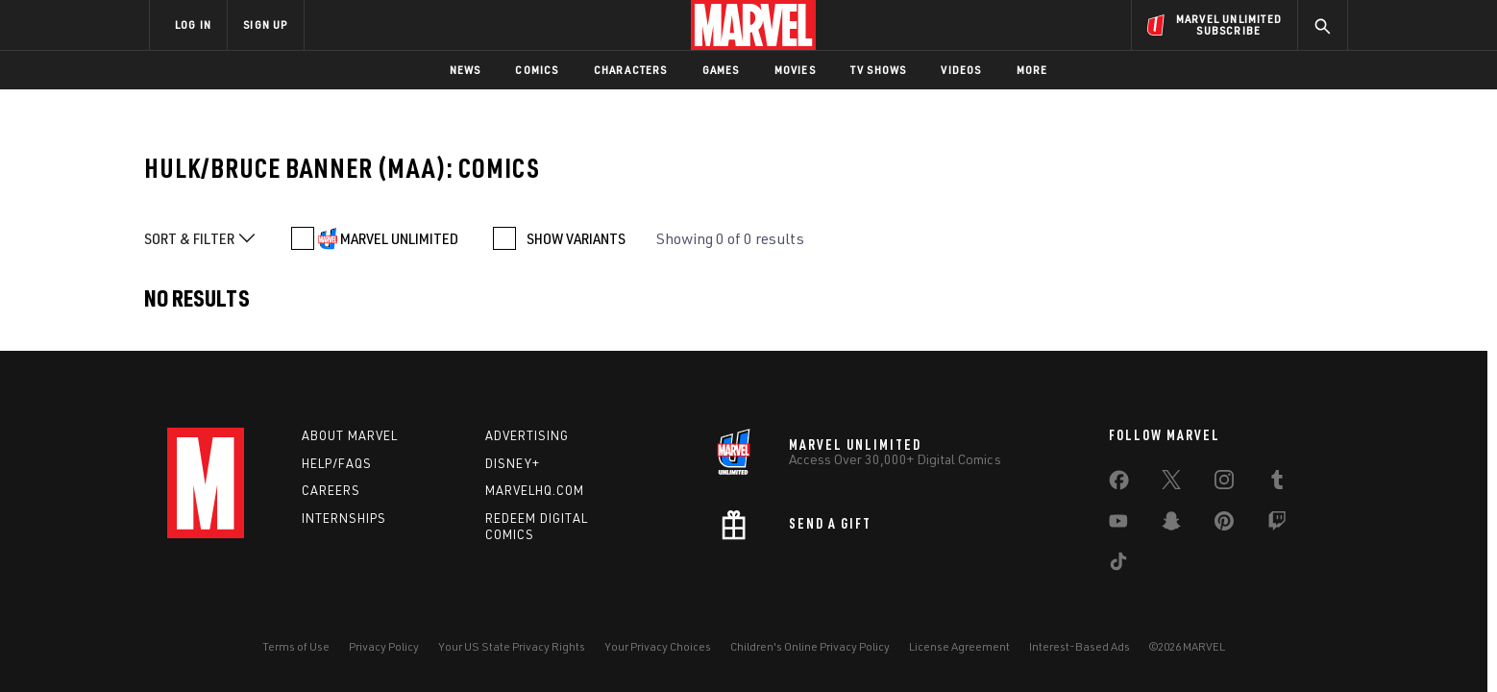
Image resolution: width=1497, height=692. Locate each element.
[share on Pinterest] (1224, 524)
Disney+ (512, 463)
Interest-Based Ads (1079, 646)
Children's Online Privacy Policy (810, 646)
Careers (331, 490)
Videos (961, 69)
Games (721, 69)
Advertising (527, 435)
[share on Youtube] (1118, 524)
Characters (631, 69)
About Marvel (350, 435)
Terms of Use (296, 646)
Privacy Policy (384, 646)
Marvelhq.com (534, 490)
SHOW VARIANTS (576, 238)
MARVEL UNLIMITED (399, 238)
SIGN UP (265, 24)
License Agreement (959, 646)
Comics (536, 69)
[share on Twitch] (1277, 524)
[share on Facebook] (1119, 484)
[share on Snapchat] (1171, 524)
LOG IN (193, 24)
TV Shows (878, 69)
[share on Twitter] (1171, 483)
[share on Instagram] (1224, 483)
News (465, 69)
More (1032, 69)
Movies (795, 69)
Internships (344, 518)
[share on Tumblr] (1277, 483)
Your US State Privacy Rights (511, 646)
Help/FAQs (337, 463)
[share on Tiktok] (1118, 565)
